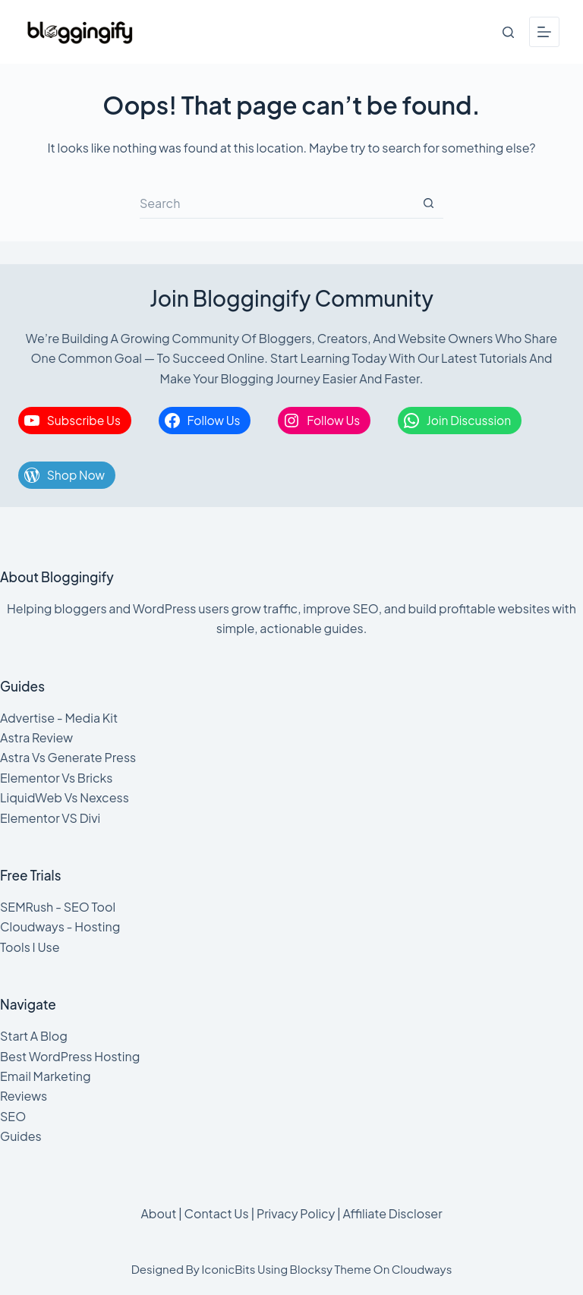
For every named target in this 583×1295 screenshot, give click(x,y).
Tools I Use (30, 947)
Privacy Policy (296, 1213)
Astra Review (36, 737)
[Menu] (544, 32)
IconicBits (228, 1269)
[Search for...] (276, 203)
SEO (13, 1116)
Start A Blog (34, 1036)
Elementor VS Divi (50, 818)
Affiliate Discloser (392, 1213)
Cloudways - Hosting (60, 926)
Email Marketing (45, 1076)
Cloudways (422, 1269)
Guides (21, 1136)
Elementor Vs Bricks (56, 778)
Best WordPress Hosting (70, 1056)
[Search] (508, 32)
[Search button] (428, 203)
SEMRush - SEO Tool (57, 907)
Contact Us (216, 1213)
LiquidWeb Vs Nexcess (64, 797)
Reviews (23, 1096)
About (158, 1213)
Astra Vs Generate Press (68, 757)
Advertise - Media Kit (59, 718)
